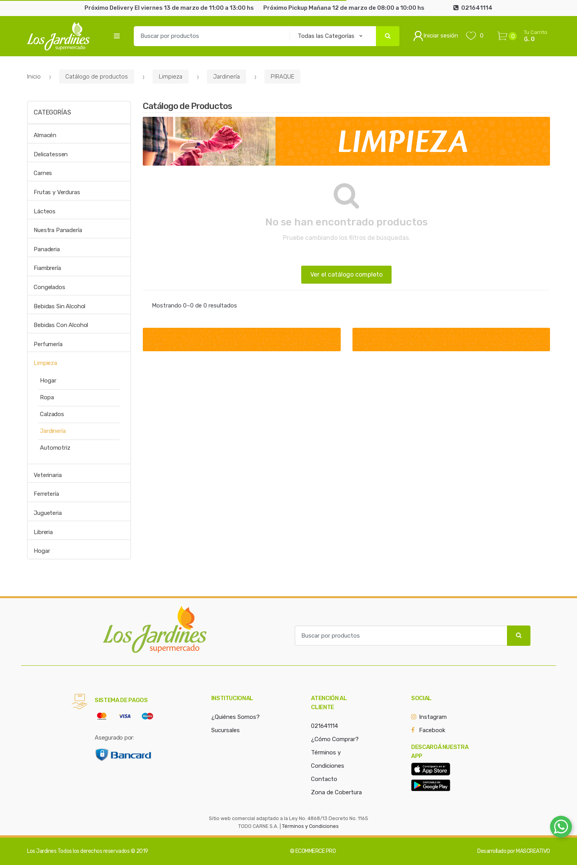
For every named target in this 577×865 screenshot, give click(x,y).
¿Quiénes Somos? (235, 716)
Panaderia (47, 249)
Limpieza (170, 76)
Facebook (432, 730)
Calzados (52, 414)
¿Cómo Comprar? (335, 739)
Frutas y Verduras (57, 192)
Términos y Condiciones (310, 826)
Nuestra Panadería (58, 230)
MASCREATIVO (533, 851)
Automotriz (55, 447)
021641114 (324, 725)
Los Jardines (41, 851)
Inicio (34, 76)
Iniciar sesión (435, 36)
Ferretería (46, 493)
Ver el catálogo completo (346, 274)
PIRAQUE (282, 76)
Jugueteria (48, 512)
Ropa (47, 397)
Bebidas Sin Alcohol (59, 306)
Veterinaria (47, 475)
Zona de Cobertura (336, 792)
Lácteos (45, 211)
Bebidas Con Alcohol (61, 325)
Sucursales (225, 730)
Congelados (49, 287)
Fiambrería (47, 268)
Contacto (324, 779)
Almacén (45, 135)
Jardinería (226, 76)
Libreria (43, 532)
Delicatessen (51, 154)
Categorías (52, 112)
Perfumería (48, 344)
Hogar (48, 380)
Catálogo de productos (96, 76)
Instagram (433, 716)
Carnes (43, 173)
